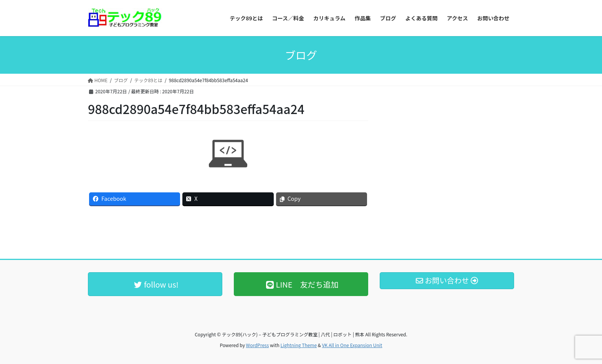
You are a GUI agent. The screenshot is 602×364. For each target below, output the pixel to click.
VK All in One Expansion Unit (352, 345)
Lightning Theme (298, 345)
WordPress (257, 345)
